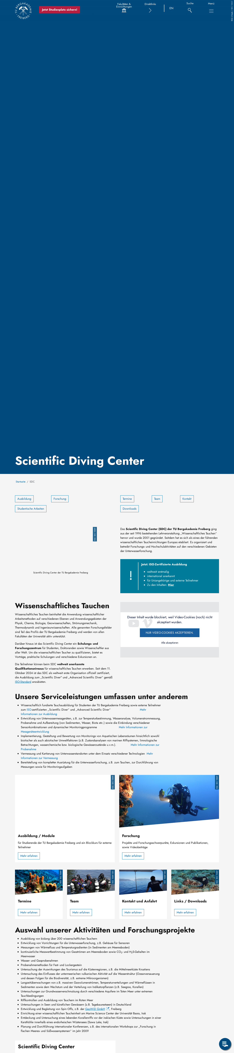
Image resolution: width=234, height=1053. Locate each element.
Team (157, 499)
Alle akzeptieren (169, 642)
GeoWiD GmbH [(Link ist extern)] (97, 1009)
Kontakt (186, 499)
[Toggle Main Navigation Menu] (211, 11)
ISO (29, 709)
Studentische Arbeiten (30, 509)
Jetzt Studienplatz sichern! (59, 10)
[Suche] (190, 8)
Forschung (60, 499)
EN (171, 8)
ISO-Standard (23, 682)
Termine (127, 499)
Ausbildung (24, 499)
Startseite (20, 481)
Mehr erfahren (28, 856)
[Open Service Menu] (225, 1044)
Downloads (129, 509)
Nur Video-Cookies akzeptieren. (170, 633)
